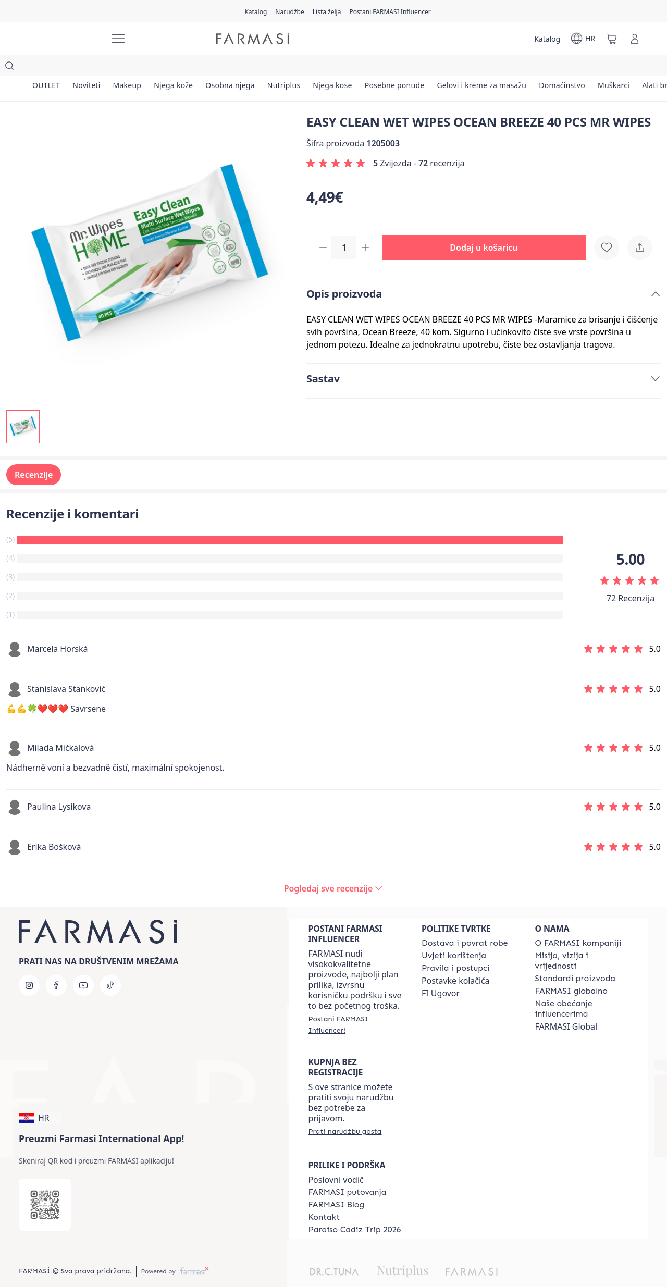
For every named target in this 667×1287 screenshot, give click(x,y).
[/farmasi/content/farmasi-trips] (347, 1171)
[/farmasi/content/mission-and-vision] (582, 940)
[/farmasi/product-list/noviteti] (89, 67)
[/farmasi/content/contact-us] (324, 1196)
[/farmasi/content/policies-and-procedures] (456, 947)
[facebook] (56, 964)
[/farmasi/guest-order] (344, 1110)
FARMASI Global (566, 1005)
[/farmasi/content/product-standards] (575, 957)
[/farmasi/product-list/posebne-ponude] (410, 67)
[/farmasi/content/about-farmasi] (578, 922)
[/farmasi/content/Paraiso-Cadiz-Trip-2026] (354, 1209)
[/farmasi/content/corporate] (571, 970)
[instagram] (29, 964)
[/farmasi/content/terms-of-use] (454, 935)
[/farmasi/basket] (612, 38)
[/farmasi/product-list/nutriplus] (295, 67)
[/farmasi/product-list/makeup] (132, 67)
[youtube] (83, 964)
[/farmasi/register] (289, 11)
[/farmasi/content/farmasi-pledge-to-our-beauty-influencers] (582, 987)
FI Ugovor (441, 972)
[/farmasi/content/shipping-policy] (465, 922)
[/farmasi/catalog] (255, 11)
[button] (487, 227)
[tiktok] (110, 964)
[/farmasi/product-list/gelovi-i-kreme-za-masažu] (499, 67)
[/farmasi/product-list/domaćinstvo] (581, 67)
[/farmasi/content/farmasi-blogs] (336, 1184)
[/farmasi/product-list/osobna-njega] (239, 67)
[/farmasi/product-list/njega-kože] (180, 67)
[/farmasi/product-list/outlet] (47, 67)
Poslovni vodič (335, 1159)
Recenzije (34, 454)
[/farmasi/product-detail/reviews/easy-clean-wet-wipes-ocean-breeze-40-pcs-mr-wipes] (333, 867)
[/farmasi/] (62, 39)
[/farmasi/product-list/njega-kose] (346, 67)
